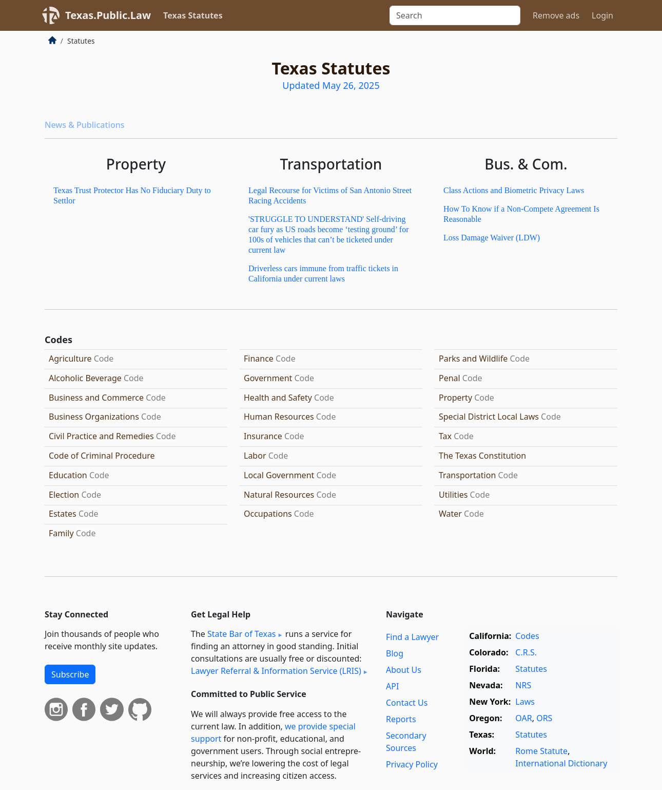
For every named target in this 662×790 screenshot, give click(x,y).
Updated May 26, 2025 (330, 85)
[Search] (455, 15)
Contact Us (406, 702)
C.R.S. (526, 652)
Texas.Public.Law (108, 15)
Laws (525, 701)
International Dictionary (561, 763)
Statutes (531, 668)
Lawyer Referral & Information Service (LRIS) (276, 670)
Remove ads (556, 15)
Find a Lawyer (412, 637)
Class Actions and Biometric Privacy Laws (513, 190)
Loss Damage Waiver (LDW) (491, 237)
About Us (403, 669)
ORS (544, 718)
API (392, 686)
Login (602, 15)
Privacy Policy (412, 764)
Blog (394, 653)
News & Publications (84, 124)
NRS (523, 685)
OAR (523, 718)
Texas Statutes (193, 15)
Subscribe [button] (70, 674)
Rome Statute (541, 751)
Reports (401, 719)
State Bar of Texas (241, 633)
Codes (527, 636)
